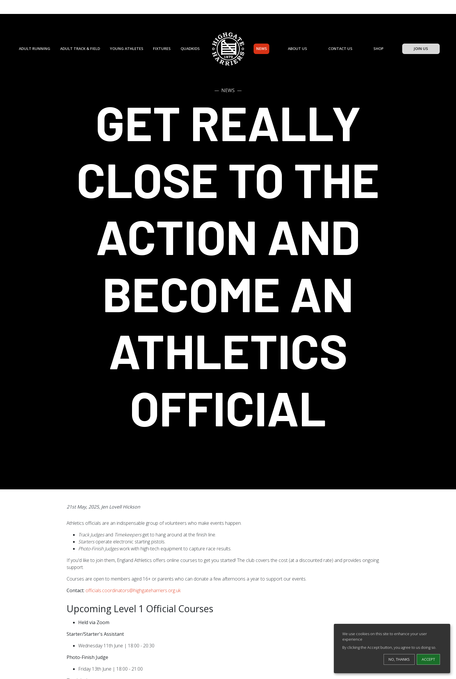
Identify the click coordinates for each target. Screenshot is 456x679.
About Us (297, 48)
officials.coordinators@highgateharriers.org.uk (133, 590)
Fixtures (162, 48)
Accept (428, 659)
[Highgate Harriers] (228, 49)
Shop (378, 48)
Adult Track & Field (80, 48)
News (261, 48)
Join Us (421, 48)
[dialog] (392, 648)
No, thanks (399, 659)
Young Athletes (126, 48)
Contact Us (340, 48)
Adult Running (34, 48)
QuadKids (190, 48)
